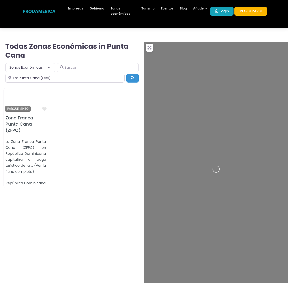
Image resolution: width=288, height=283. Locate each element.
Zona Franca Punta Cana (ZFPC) (19, 124)
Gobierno (97, 8)
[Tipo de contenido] (30, 67)
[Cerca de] (65, 78)
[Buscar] (98, 67)
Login (222, 11)
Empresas (75, 8)
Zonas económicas (120, 11)
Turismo (147, 8)
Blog (183, 8)
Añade (198, 8)
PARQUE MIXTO (17, 109)
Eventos (167, 8)
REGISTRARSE (251, 11)
